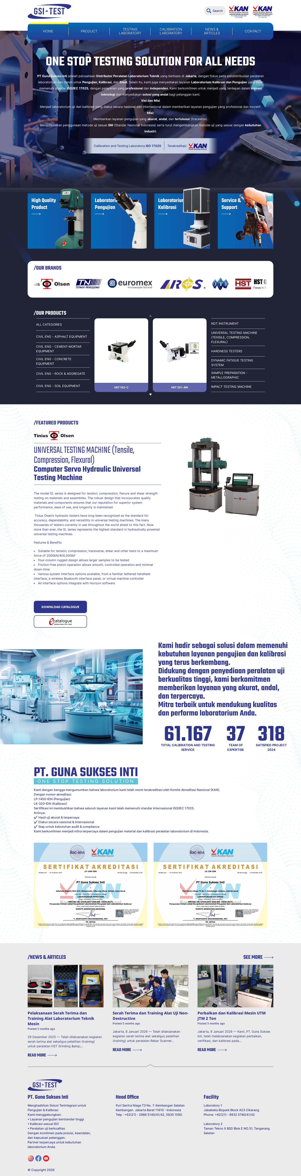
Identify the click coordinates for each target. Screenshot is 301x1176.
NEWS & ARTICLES (212, 31)
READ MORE (42, 1055)
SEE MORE (258, 957)
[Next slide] (150, 394)
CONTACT (253, 31)
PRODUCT (89, 31)
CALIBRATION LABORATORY (171, 31)
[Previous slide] (150, 316)
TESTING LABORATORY (130, 31)
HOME (48, 31)
